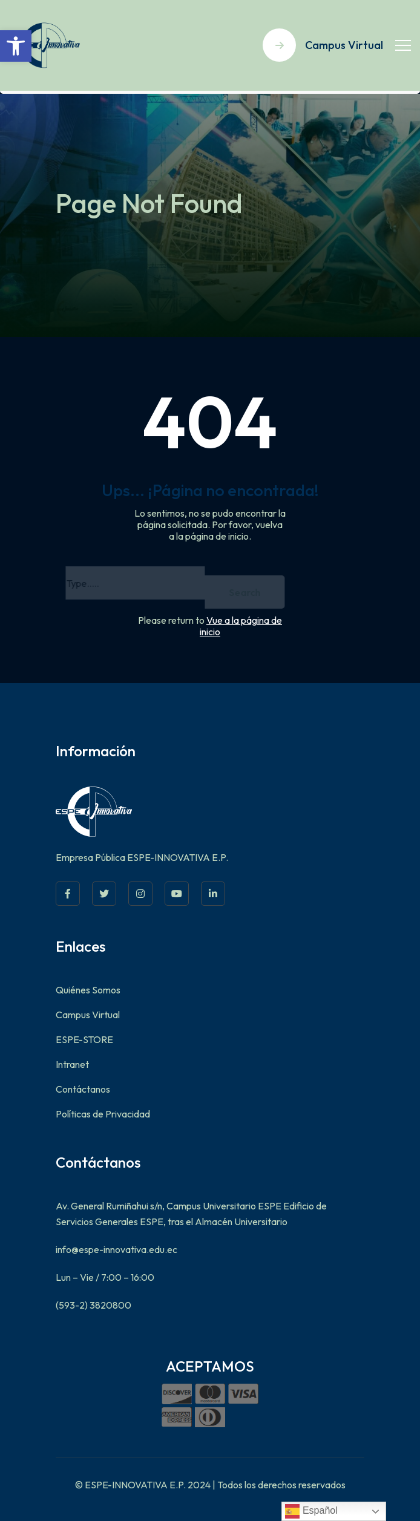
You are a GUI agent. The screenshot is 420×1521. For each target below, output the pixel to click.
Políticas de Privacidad (103, 1114)
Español (311, 1511)
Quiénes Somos (88, 990)
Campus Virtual (88, 1015)
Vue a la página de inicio (241, 626)
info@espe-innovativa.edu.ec (116, 1249)
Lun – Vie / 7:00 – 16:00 (105, 1277)
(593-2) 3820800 (93, 1305)
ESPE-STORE (84, 1039)
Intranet (72, 1064)
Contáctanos (83, 1089)
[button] (15, 46)
